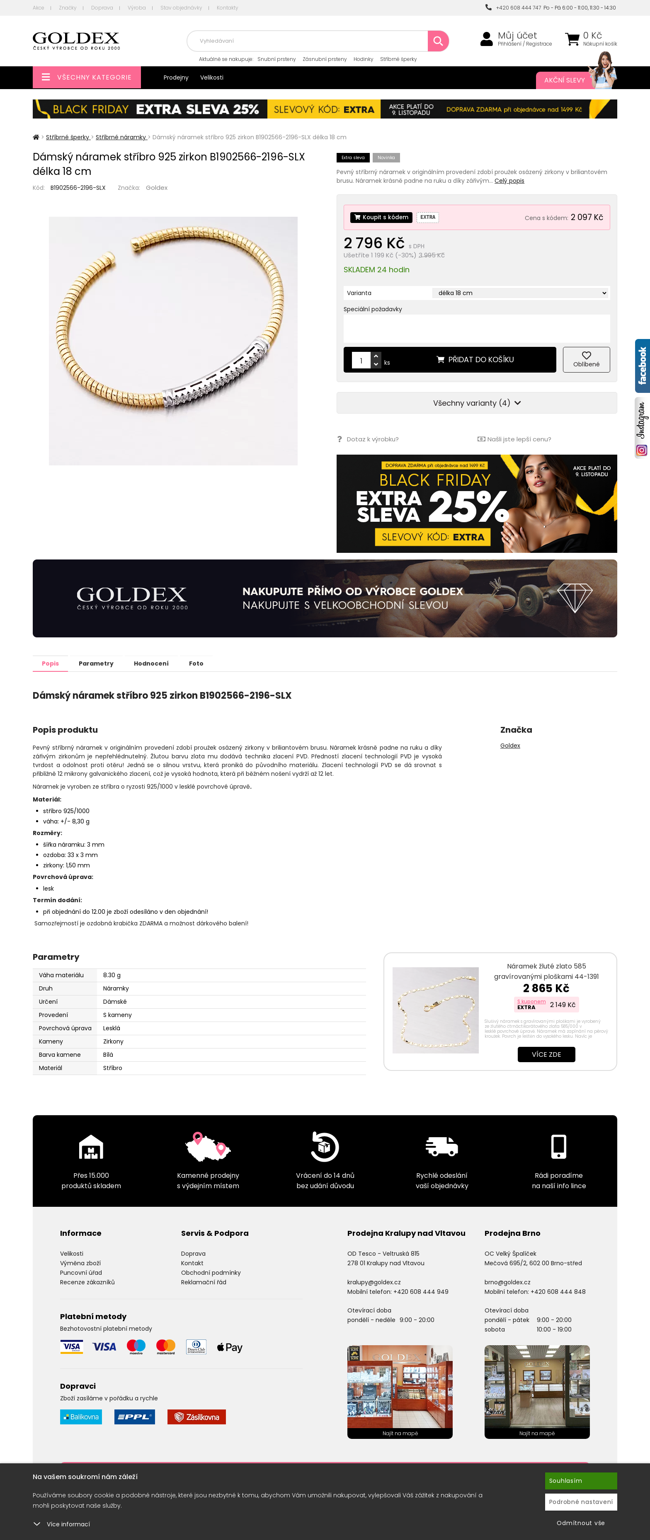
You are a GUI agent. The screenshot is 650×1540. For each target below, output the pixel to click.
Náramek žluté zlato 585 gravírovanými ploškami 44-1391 (546, 971)
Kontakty (227, 7)
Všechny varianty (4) (477, 403)
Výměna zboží (80, 1263)
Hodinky (364, 59)
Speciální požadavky (373, 309)
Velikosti (211, 77)
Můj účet (517, 35)
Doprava (102, 7)
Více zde (546, 1054)
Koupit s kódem (382, 217)
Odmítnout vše (581, 1523)
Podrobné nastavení (581, 1502)
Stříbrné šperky (398, 59)
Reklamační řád (203, 1282)
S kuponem (531, 1001)
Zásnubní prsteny (325, 59)
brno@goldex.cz (508, 1282)
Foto (208, 663)
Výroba (137, 7)
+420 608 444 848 (558, 1291)
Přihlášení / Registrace (525, 44)
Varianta (359, 293)
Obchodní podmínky (211, 1272)
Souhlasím (565, 1481)
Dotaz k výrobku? (367, 439)
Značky (68, 7)
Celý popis (509, 181)
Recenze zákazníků (87, 1282)
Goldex (156, 187)
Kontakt (192, 1263)
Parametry (101, 663)
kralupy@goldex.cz (374, 1282)
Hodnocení (160, 663)
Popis (52, 663)
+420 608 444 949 (421, 1291)
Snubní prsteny (276, 59)
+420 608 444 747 (513, 7)
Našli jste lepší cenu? (514, 439)
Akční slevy (572, 80)
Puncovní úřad (81, 1272)
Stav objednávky (181, 7)
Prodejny (176, 77)
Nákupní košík (600, 44)
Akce (38, 7)
